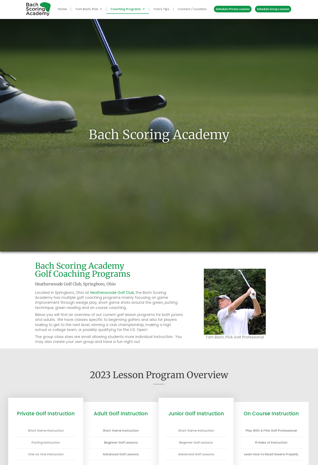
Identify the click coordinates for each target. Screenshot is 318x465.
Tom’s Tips (161, 9)
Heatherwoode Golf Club (112, 292)
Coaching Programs (127, 9)
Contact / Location (192, 9)
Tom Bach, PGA (88, 9)
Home (62, 9)
